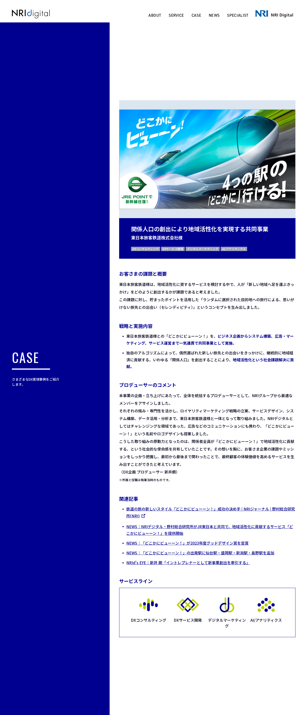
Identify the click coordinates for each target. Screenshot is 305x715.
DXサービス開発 (172, 249)
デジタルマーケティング (202, 249)
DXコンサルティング (145, 249)
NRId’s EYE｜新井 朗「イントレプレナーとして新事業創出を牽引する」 (188, 562)
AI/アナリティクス (233, 249)
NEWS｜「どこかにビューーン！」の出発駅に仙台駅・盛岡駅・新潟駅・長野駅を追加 (200, 553)
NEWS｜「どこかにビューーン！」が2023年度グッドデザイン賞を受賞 (187, 543)
